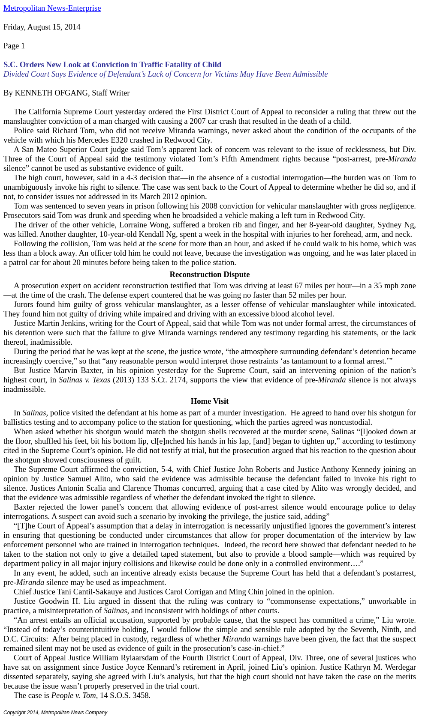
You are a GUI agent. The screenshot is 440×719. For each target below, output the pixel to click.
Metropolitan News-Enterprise (52, 7)
